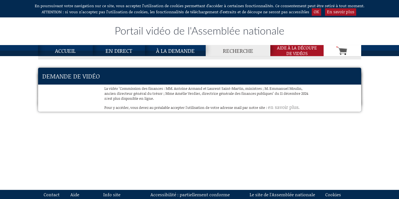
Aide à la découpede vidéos (297, 50)
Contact (52, 194)
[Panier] (342, 50)
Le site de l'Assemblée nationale (282, 194)
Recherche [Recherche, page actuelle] (238, 50)
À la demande (175, 50)
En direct (118, 50)
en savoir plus (283, 107)
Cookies (333, 194)
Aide (74, 194)
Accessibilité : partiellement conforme (190, 194)
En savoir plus (340, 12)
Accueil (65, 50)
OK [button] (316, 12)
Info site (111, 194)
